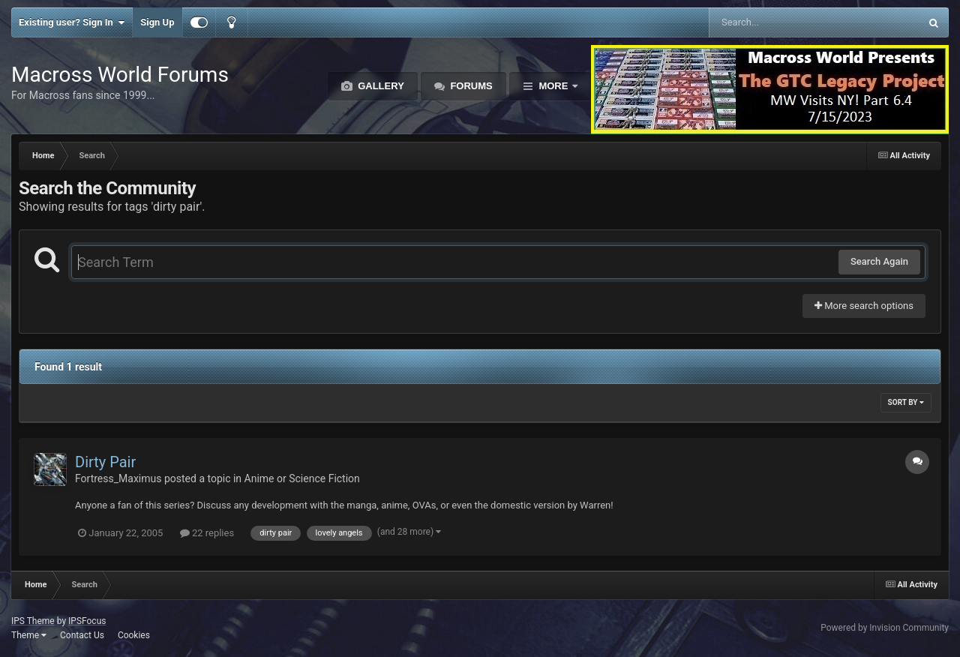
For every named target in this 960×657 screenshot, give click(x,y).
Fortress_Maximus (118, 478)
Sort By (906, 402)
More (553, 86)
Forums (470, 86)
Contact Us (82, 635)
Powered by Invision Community (884, 627)
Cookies (134, 635)
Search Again (879, 261)
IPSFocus (87, 621)
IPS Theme (33, 621)
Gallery (380, 86)
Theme (28, 635)
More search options (864, 305)
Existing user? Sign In (71, 23)
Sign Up (157, 22)
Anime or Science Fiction (302, 478)
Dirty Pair (105, 462)
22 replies (207, 532)
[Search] (777, 23)
